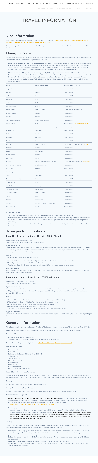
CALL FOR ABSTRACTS (43, 3)
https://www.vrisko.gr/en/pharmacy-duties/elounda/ (55, 343)
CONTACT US (78, 8)
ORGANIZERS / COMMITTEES (24, 3)
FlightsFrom (86, 161)
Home (11, 3)
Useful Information (45, 8)
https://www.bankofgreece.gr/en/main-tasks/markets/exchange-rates (33, 404)
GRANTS (89, 3)
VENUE (55, 3)
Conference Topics (64, 8)
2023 (86, 8)
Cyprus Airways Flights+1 (81, 123)
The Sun (85, 144)
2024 (91, 8)
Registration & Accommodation (72, 3)
